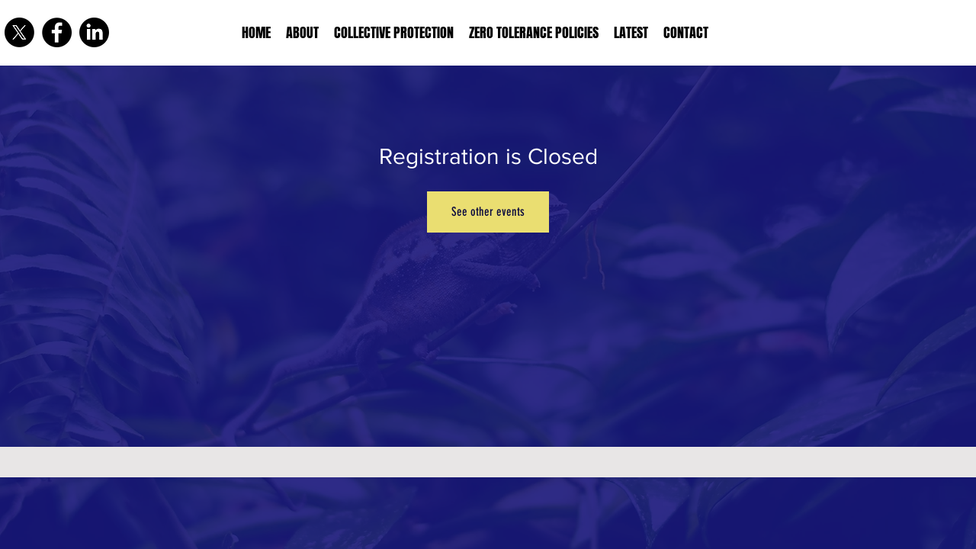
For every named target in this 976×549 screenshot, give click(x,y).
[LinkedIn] (94, 32)
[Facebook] (57, 32)
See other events (488, 211)
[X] (19, 32)
